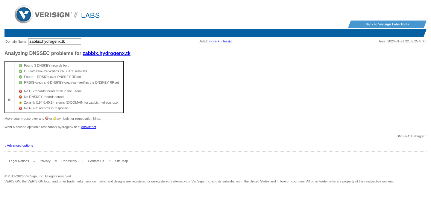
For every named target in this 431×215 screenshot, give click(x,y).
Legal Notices (19, 161)
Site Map (121, 161)
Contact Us (96, 161)
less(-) (228, 41)
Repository (69, 161)
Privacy (45, 161)
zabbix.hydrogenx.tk (106, 53)
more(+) (215, 41)
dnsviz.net (88, 127)
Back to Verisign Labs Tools (387, 24)
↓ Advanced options (18, 145)
